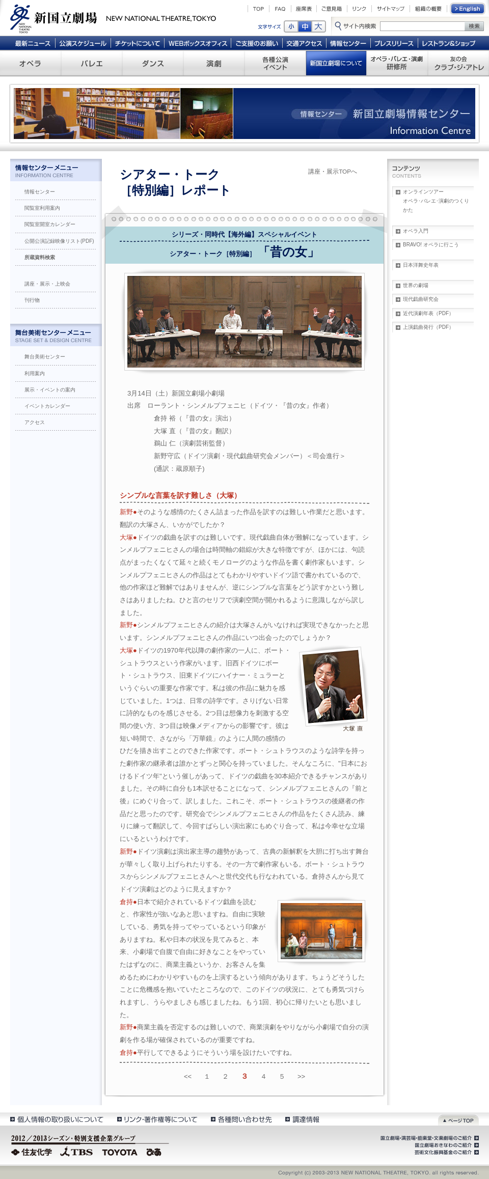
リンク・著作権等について (157, 1119)
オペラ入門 (415, 231)
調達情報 (302, 1119)
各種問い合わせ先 (240, 1119)
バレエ (91, 63)
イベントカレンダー (47, 406)
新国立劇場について (336, 63)
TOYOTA (120, 1151)
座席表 (303, 9)
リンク (359, 9)
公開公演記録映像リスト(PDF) (59, 241)
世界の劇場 (415, 285)
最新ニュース (33, 43)
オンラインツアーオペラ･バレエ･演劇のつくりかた (436, 201)
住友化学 (33, 1151)
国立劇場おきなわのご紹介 (446, 1145)
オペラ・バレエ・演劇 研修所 (397, 63)
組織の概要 (428, 9)
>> (301, 1076)
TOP (258, 9)
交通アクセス (305, 43)
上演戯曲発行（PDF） (428, 327)
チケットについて (137, 43)
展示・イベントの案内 (49, 389)
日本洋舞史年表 (421, 265)
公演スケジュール (83, 43)
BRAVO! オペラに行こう (431, 244)
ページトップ (458, 1119)
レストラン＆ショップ (449, 43)
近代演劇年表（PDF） (428, 313)
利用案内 (34, 373)
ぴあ (155, 1151)
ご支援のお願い (257, 43)
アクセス (34, 422)
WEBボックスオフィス (198, 43)
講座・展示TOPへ (332, 171)
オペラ (30, 63)
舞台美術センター (44, 356)
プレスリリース (394, 43)
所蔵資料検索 (39, 257)
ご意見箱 (332, 9)
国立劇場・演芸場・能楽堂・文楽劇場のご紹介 (428, 1138)
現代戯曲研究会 (421, 299)
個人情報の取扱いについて (56, 1119)
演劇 (213, 63)
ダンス (152, 63)
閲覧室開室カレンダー (49, 224)
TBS (76, 1151)
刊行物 (32, 300)
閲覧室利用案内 (42, 208)
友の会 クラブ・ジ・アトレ (458, 63)
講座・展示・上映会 (47, 284)
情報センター (349, 43)
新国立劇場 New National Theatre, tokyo (113, 18)
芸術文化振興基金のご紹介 (446, 1152)
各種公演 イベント (275, 63)
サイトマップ (391, 9)
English (468, 9)
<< (188, 1076)
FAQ (280, 9)
